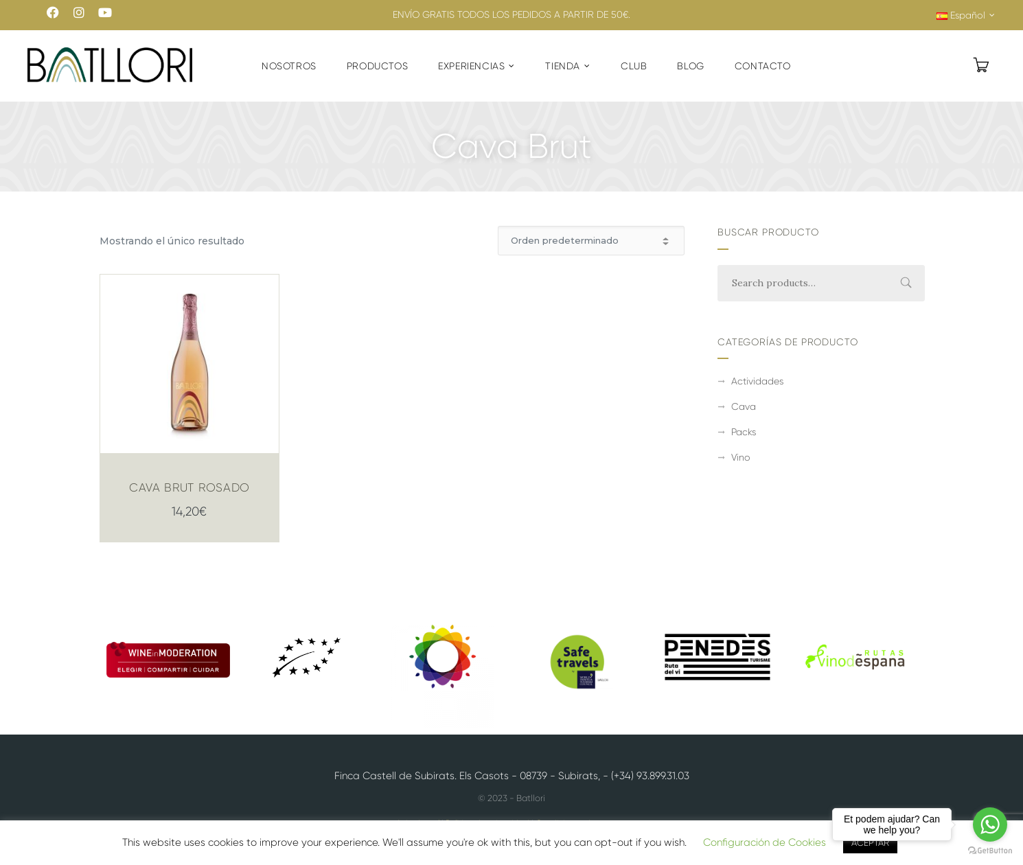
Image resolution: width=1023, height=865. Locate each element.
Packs (743, 431)
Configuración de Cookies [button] (764, 842)
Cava (743, 406)
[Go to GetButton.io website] (990, 850)
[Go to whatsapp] (990, 824)
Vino (740, 457)
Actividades (757, 381)
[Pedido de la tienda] (591, 240)
